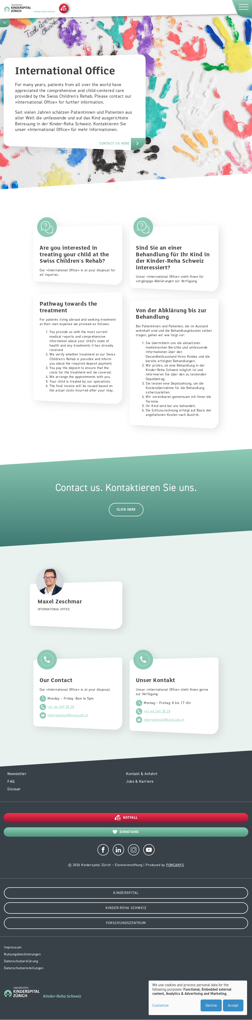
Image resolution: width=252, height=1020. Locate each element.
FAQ (11, 781)
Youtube (149, 849)
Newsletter (16, 773)
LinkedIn (118, 849)
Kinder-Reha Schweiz (126, 908)
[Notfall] (63, 8)
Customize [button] (160, 1005)
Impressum (13, 947)
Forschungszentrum (126, 923)
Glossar (14, 789)
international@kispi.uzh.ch (67, 715)
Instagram (133, 849)
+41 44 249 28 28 (60, 707)
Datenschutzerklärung (21, 961)
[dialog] (198, 998)
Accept (233, 1005)
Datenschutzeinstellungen (23, 968)
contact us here (114, 143)
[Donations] (126, 831)
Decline (211, 1005)
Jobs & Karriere (140, 781)
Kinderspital (126, 892)
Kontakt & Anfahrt (142, 773)
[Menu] (241, 8)
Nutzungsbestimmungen (22, 954)
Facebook (103, 849)
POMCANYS (175, 865)
